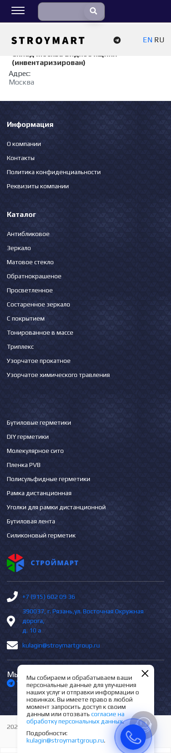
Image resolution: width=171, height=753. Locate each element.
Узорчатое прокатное (39, 360)
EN (147, 39)
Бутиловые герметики (39, 422)
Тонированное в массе (40, 332)
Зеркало (19, 247)
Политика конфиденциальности (54, 172)
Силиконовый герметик (41, 535)
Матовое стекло (30, 262)
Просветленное (30, 290)
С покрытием (26, 318)
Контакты (21, 157)
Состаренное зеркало (38, 304)
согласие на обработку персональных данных (75, 717)
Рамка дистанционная (39, 493)
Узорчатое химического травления (58, 374)
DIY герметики (28, 436)
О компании (24, 143)
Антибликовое (28, 233)
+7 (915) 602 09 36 (48, 596)
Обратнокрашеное (34, 276)
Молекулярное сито (35, 450)
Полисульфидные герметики (48, 478)
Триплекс (20, 346)
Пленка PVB (24, 464)
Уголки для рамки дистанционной (56, 507)
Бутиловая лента (31, 521)
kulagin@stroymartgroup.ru (61, 645)
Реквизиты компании (38, 186)
